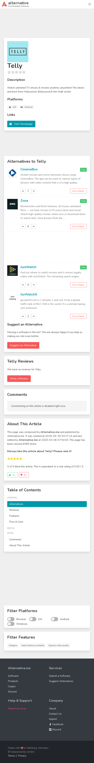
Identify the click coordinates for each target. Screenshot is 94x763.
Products (13, 681)
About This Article (19, 545)
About (52, 708)
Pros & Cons (16, 522)
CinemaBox (29, 169)
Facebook (56, 724)
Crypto (12, 686)
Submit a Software (59, 676)
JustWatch (28, 267)
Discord (12, 691)
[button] (89, 4)
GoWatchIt (28, 294)
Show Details (78, 191)
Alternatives (16, 504)
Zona (24, 200)
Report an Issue (17, 708)
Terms (11, 756)
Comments (15, 539)
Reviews (14, 510)
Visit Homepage (23, 124)
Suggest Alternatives (61, 681)
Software (13, 676)
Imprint (53, 719)
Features (14, 516)
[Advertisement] (47, 24)
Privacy (22, 756)
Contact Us (55, 714)
